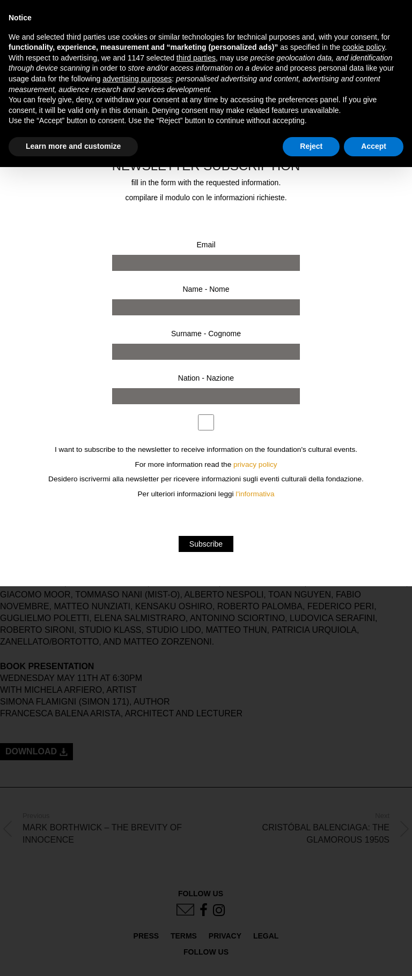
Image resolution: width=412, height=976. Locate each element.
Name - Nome (205, 289)
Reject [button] (311, 146)
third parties (196, 58)
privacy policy (255, 464)
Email (205, 244)
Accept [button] (373, 146)
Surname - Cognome (206, 333)
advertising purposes (137, 78)
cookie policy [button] (363, 47)
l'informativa (255, 494)
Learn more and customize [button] (73, 146)
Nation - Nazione (206, 378)
